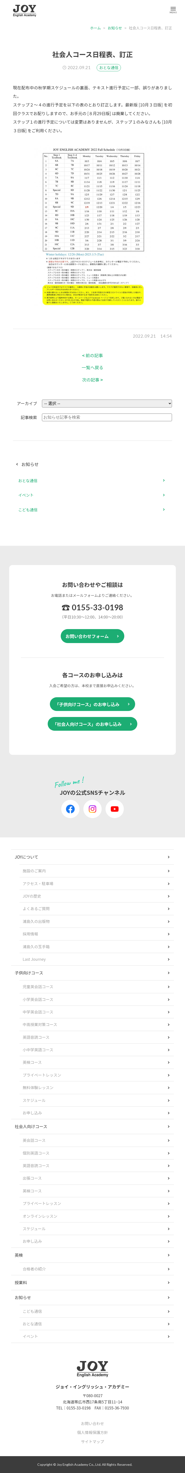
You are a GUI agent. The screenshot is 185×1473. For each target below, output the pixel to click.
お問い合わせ (92, 1423)
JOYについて (26, 857)
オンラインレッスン (40, 1216)
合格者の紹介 (34, 1269)
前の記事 (92, 355)
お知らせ (115, 27)
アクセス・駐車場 (38, 883)
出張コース (32, 1178)
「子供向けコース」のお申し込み (87, 704)
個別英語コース (36, 1153)
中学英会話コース (38, 1012)
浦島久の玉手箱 (36, 946)
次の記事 (92, 380)
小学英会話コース (38, 999)
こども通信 (28, 510)
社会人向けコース (31, 1126)
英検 (19, 1255)
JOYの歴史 (32, 896)
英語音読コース (36, 1037)
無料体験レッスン (38, 1087)
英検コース (32, 1062)
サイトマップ (92, 1441)
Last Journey (34, 959)
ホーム (95, 27)
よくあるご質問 (36, 908)
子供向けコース (29, 973)
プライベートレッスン (42, 1075)
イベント (26, 495)
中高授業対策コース (40, 1024)
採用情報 (30, 934)
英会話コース (34, 1140)
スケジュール (34, 1100)
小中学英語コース (38, 1049)
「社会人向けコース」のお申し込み (87, 724)
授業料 (21, 1282)
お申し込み (32, 1113)
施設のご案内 (34, 871)
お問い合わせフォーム (87, 636)
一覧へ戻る (92, 367)
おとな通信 (109, 67)
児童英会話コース (38, 986)
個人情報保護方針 (92, 1432)
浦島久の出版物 (36, 921)
